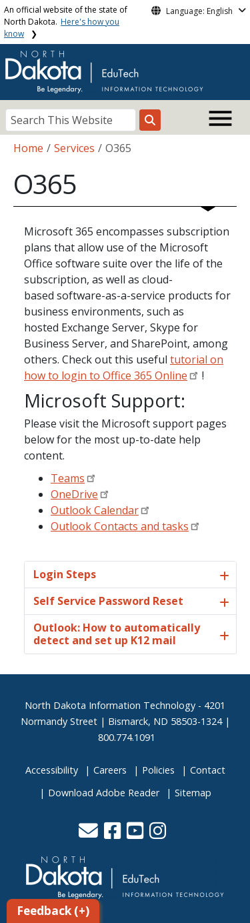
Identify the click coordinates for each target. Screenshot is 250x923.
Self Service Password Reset (108, 601)
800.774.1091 (126, 737)
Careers (110, 770)
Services (74, 148)
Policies (158, 770)
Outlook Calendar (95, 510)
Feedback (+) (53, 910)
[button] (90, 834)
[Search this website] (150, 120)
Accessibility (51, 770)
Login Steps (64, 574)
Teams (68, 478)
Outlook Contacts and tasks (120, 526)
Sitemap (193, 792)
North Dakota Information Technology (110, 705)
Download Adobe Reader (103, 792)
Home (28, 148)
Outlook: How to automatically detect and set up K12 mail (116, 634)
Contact (207, 770)
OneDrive (74, 494)
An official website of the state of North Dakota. (65, 21)
